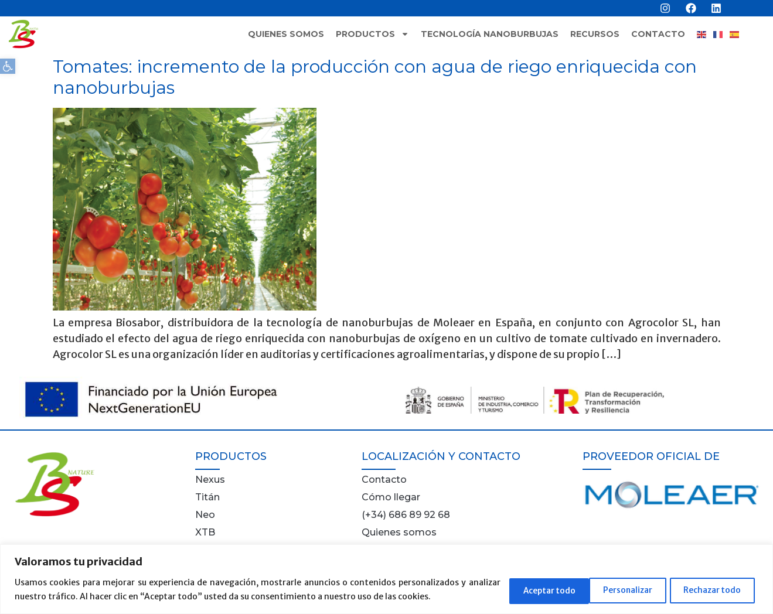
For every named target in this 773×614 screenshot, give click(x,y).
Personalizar (526, 590)
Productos (372, 34)
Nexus (210, 479)
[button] (7, 66)
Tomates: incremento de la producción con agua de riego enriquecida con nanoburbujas (375, 77)
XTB (205, 532)
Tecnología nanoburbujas (490, 34)
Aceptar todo (714, 590)
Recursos (594, 34)
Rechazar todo (619, 590)
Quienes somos (286, 34)
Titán (207, 497)
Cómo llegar (391, 497)
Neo (205, 514)
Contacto (658, 34)
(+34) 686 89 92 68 (406, 514)
